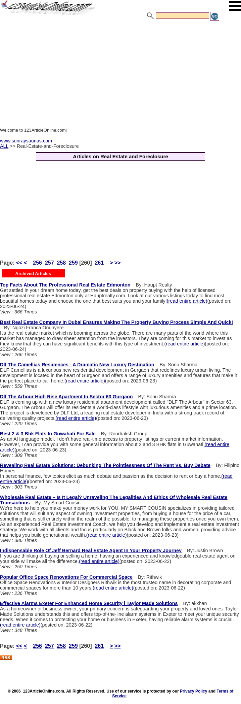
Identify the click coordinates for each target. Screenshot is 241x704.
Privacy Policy (193, 691)
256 (37, 263)
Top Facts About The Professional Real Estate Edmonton (65, 285)
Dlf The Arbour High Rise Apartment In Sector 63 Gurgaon (66, 396)
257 (49, 263)
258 (61, 263)
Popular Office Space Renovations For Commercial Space (66, 577)
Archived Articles (33, 273)
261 (99, 263)
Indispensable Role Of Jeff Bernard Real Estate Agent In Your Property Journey (91, 550)
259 (73, 263)
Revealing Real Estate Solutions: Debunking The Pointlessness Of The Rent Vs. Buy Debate (105, 465)
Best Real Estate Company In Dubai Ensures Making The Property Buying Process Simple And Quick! (116, 322)
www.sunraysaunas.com (26, 140)
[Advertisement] (120, 72)
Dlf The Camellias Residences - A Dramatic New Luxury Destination (77, 364)
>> (117, 263)
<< (19, 263)
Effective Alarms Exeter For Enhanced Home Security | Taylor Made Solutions (89, 603)
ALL (4, 146)
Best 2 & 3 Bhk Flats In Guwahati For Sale (48, 433)
